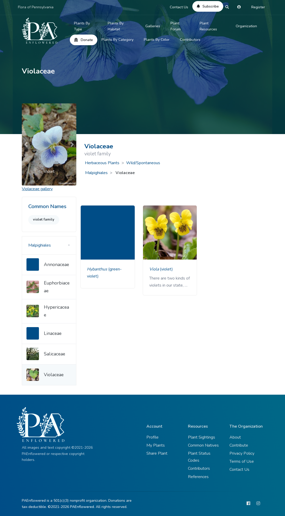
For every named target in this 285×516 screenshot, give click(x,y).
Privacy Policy (241, 453)
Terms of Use (241, 461)
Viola (154, 269)
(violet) (166, 269)
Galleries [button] (152, 26)
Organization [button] (246, 26)
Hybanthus (97, 269)
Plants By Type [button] (82, 26)
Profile (152, 437)
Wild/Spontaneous (143, 163)
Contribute (238, 445)
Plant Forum (176, 26)
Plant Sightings (201, 437)
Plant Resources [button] (208, 26)
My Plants (155, 445)
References (198, 477)
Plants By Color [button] (156, 39)
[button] (26, 144)
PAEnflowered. (82, 506)
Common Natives (203, 445)
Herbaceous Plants (102, 163)
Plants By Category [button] (117, 39)
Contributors (190, 39)
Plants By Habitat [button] (116, 26)
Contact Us (179, 7)
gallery (37, 189)
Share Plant (156, 453)
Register (258, 7)
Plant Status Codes (199, 457)
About (235, 437)
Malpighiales (96, 173)
